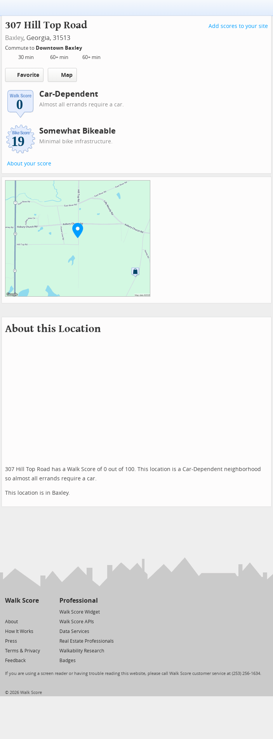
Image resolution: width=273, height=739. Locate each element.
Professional (78, 600)
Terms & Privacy (22, 651)
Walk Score (22, 600)
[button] (77, 230)
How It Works (19, 631)
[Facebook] (21, 611)
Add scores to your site (238, 26)
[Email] (33, 611)
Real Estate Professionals (86, 641)
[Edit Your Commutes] (87, 46)
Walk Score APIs (76, 621)
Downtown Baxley (59, 48)
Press (11, 641)
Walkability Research (81, 651)
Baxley (14, 38)
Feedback (15, 660)
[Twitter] (9, 611)
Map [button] (62, 74)
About (11, 621)
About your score (29, 163)
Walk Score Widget (79, 612)
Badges (67, 660)
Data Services (74, 631)
